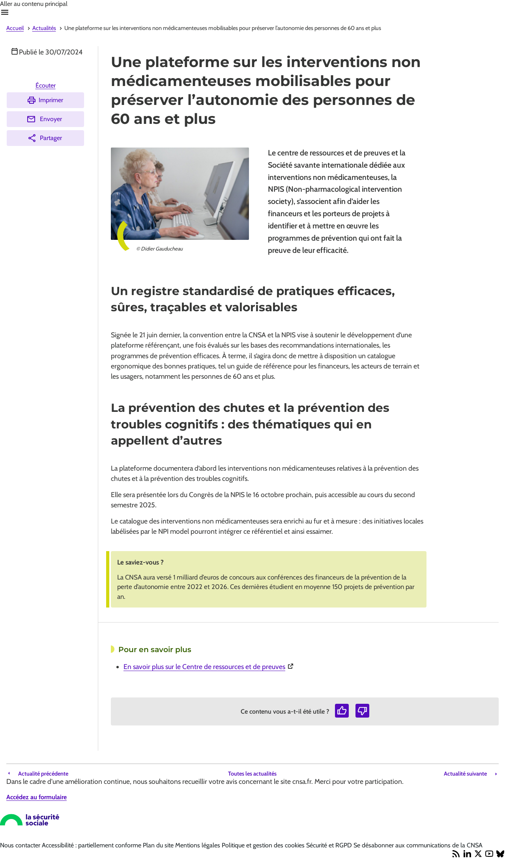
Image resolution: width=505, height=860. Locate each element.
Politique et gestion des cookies (264, 845)
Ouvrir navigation (4, 12)
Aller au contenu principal (33, 3)
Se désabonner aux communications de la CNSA (418, 845)
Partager (44, 138)
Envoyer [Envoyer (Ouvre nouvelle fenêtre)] (44, 119)
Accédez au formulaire (36, 797)
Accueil (15, 28)
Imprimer (45, 100)
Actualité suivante (465, 773)
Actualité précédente (43, 773)
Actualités (44, 28)
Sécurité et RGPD (330, 845)
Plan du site (159, 845)
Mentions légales (198, 845)
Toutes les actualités (252, 773)
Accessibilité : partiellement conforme (92, 845)
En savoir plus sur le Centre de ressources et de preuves (260, 666)
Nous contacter (21, 845)
